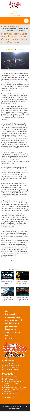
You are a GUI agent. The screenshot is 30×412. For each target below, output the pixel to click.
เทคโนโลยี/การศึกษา (10, 323)
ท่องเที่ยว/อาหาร (9, 329)
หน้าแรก (4, 26)
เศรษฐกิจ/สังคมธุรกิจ (11, 317)
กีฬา (5, 335)
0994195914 (16, 379)
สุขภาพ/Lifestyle (9, 326)
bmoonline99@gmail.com (17, 381)
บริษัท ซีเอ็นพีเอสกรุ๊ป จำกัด (11, 394)
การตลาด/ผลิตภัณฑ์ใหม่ (12, 320)
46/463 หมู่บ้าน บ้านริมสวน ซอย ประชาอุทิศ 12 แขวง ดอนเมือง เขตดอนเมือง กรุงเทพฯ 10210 (14, 389)
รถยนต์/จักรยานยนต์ (11, 332)
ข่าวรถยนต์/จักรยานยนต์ (13, 27)
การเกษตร (7, 338)
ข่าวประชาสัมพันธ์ (9, 314)
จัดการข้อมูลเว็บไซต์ (9, 397)
